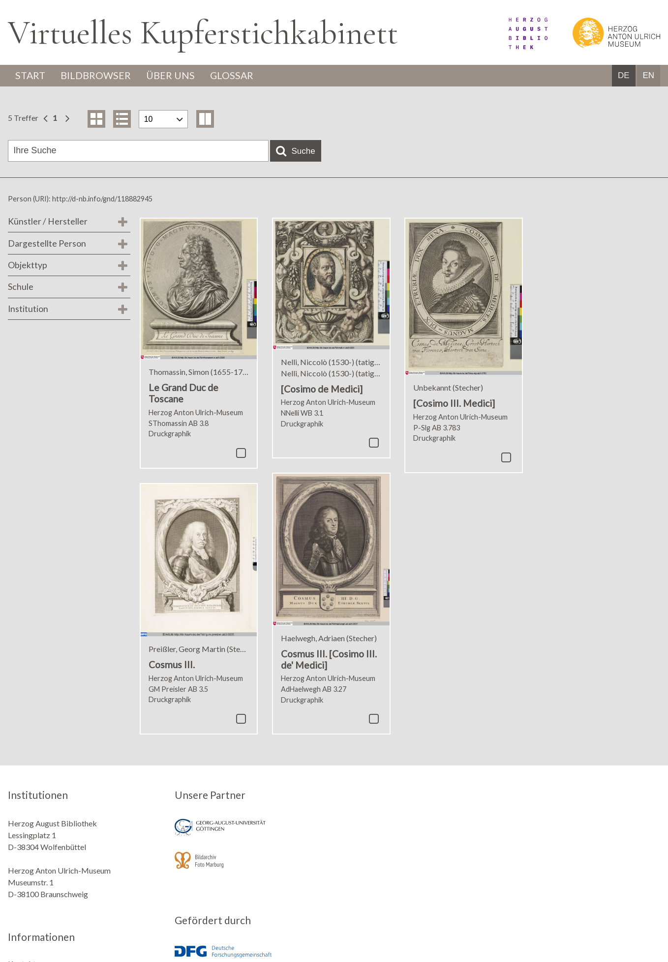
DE (624, 76)
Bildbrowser (97, 76)
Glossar (235, 76)
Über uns (172, 76)
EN (648, 76)
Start (31, 76)
